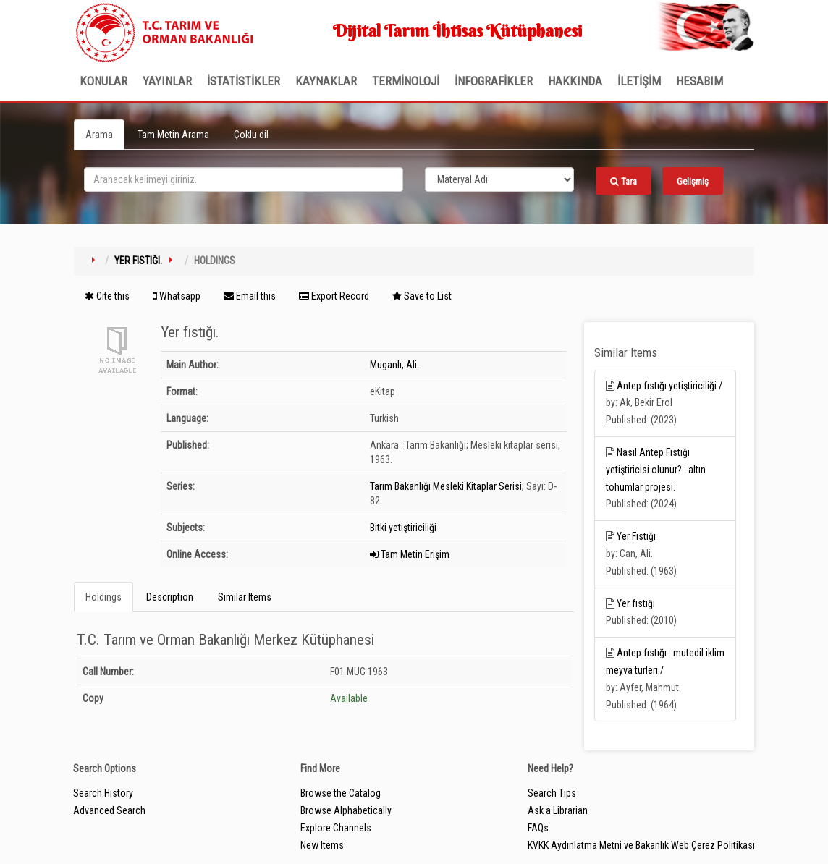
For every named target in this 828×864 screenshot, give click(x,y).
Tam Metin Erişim (409, 554)
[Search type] (499, 179)
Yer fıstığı (636, 603)
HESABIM (699, 81)
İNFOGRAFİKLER (494, 81)
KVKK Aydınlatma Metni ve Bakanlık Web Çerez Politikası (641, 845)
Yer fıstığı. (138, 260)
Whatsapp (176, 296)
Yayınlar (167, 81)
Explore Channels (335, 828)
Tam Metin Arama (173, 134)
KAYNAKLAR (326, 81)
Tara (623, 181)
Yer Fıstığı (636, 536)
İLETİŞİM (639, 81)
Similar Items (244, 597)
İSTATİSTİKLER (243, 81)
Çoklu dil (251, 134)
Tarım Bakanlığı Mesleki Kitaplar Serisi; (447, 486)
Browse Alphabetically (346, 810)
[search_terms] (243, 179)
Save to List (422, 296)
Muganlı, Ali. (394, 364)
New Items (322, 845)
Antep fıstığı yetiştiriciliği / (669, 385)
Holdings (103, 597)
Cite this (107, 296)
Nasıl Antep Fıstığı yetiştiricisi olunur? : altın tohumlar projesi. (656, 469)
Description (169, 597)
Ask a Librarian (558, 810)
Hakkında (575, 81)
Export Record (334, 296)
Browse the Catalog (340, 793)
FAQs (538, 828)
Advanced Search (109, 810)
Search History (103, 793)
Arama (99, 134)
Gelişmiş (693, 181)
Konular (103, 81)
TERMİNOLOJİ (405, 81)
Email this (250, 296)
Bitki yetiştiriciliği (403, 527)
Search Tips (552, 793)
